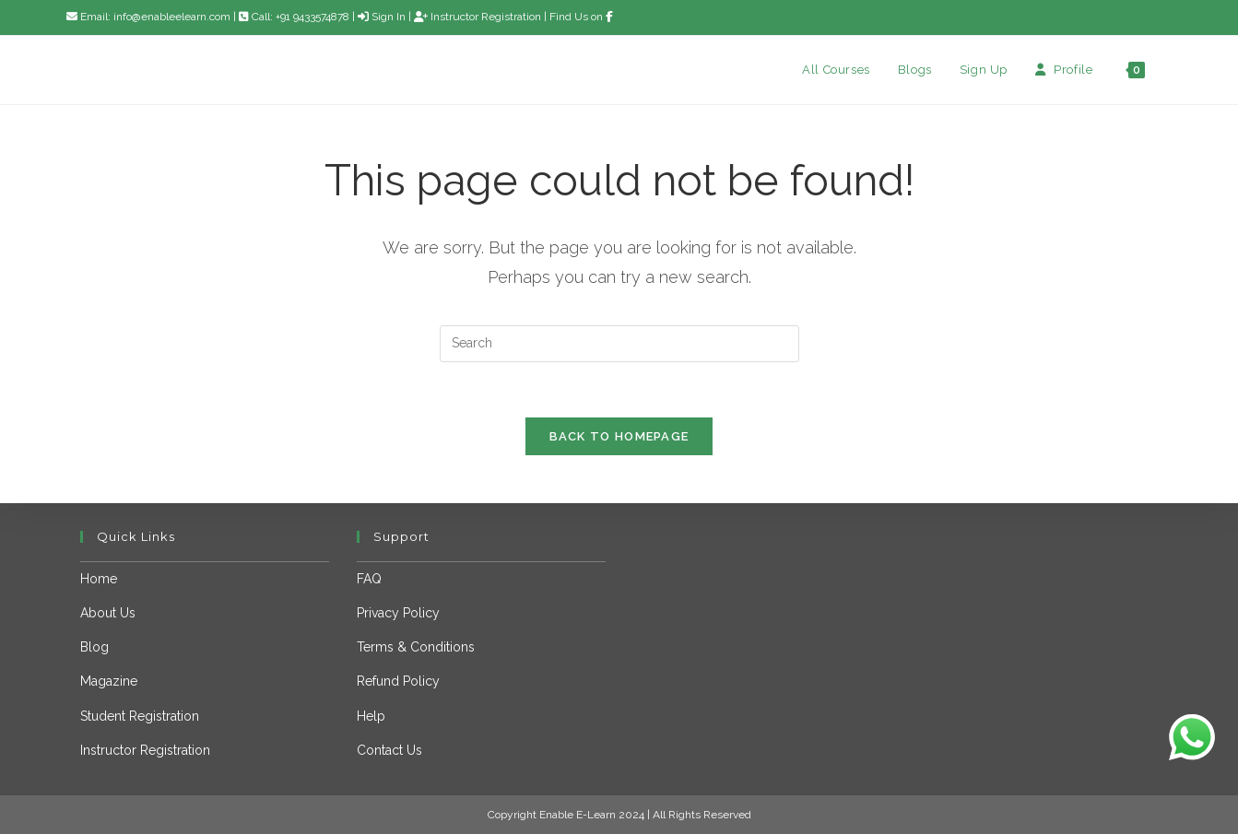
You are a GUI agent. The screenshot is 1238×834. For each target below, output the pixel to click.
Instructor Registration (477, 16)
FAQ (369, 578)
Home (98, 578)
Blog (94, 647)
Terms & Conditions (416, 647)
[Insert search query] (619, 343)
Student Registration (139, 716)
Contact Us (389, 750)
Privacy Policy (398, 612)
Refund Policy (398, 681)
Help (371, 716)
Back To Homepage (619, 437)
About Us (108, 612)
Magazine (108, 681)
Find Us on (581, 16)
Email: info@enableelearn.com (148, 16)
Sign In (382, 16)
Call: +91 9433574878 (295, 16)
